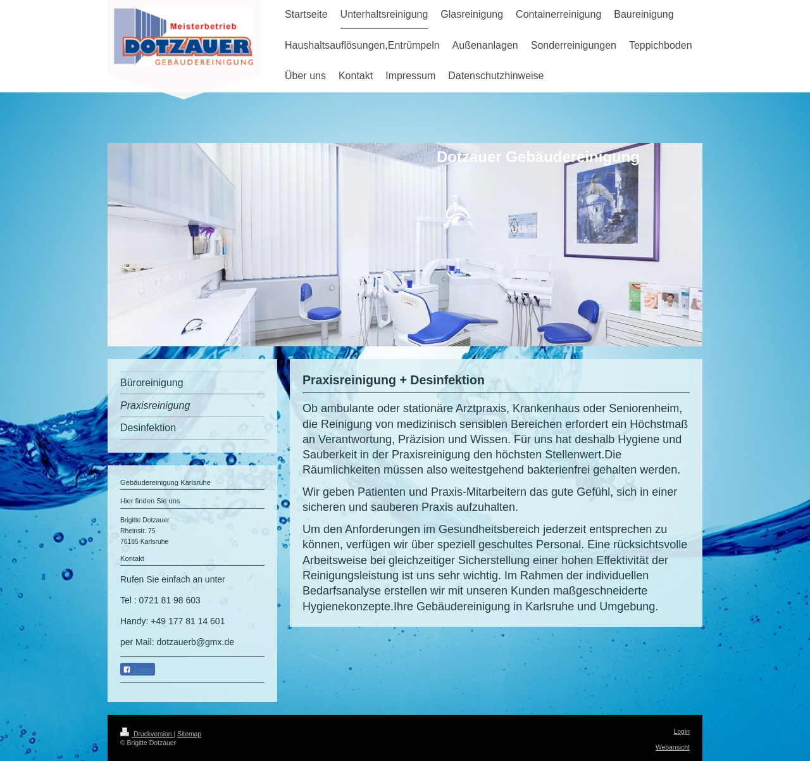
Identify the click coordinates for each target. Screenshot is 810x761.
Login (682, 731)
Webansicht (673, 747)
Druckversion (146, 734)
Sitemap (189, 734)
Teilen (138, 669)
